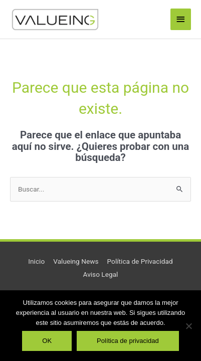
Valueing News (75, 261)
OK (47, 340)
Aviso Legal (100, 274)
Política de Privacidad (140, 261)
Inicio (36, 261)
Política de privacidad (128, 340)
